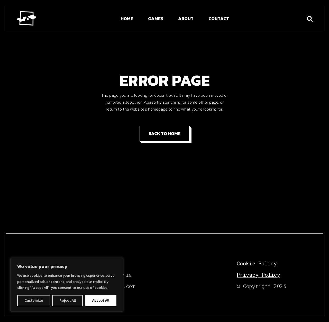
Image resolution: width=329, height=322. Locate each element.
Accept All (100, 300)
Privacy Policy (258, 274)
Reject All (67, 300)
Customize (33, 300)
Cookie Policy (257, 263)
